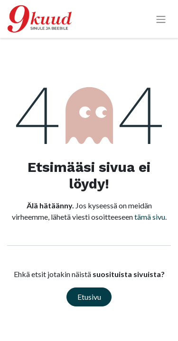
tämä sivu (149, 216)
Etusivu (89, 296)
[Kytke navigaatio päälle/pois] (161, 19)
